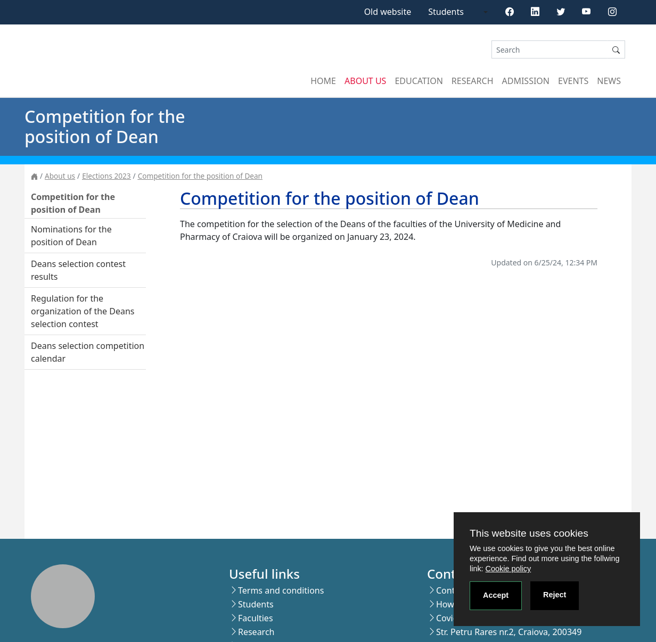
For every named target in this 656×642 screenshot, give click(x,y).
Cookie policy (508, 568)
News (609, 81)
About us (365, 81)
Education (418, 81)
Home (323, 81)
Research (473, 81)
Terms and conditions (281, 590)
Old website (388, 12)
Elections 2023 (106, 176)
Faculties (255, 618)
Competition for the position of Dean (200, 176)
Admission (526, 81)
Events (573, 81)
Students (446, 12)
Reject (554, 594)
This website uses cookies (529, 533)
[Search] (549, 49)
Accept (496, 595)
